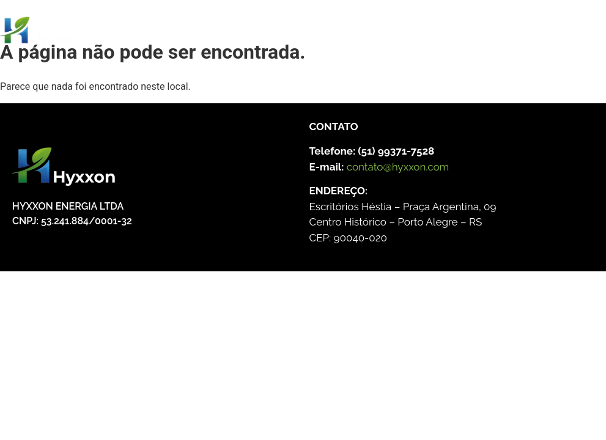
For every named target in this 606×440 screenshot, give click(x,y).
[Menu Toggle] (291, 36)
